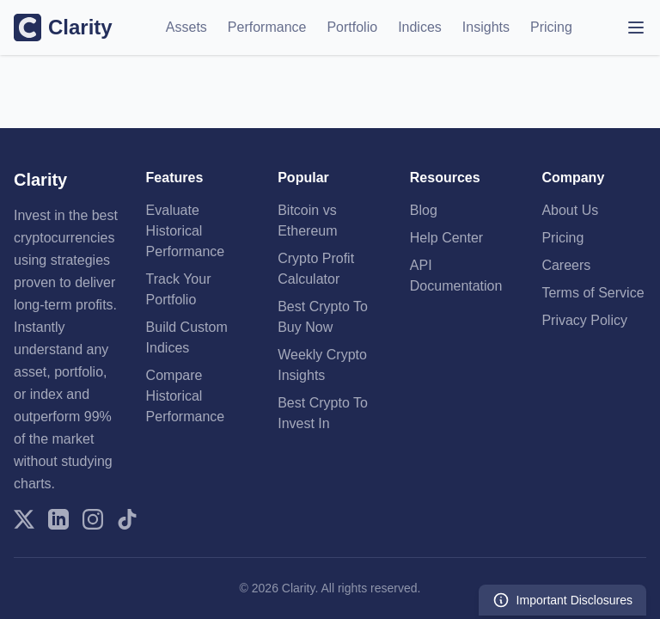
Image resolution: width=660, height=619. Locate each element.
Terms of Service (592, 292)
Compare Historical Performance (185, 396)
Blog (423, 210)
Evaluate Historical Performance (185, 231)
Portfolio (352, 27)
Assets (186, 27)
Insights (486, 27)
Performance (267, 27)
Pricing (551, 27)
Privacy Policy (584, 320)
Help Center (446, 237)
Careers (565, 265)
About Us (569, 210)
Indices (420, 27)
